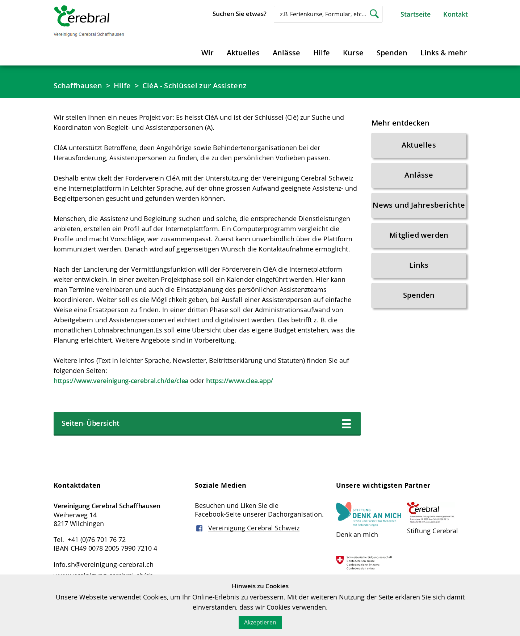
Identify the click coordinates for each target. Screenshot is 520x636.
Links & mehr (443, 53)
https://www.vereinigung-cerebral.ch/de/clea (121, 380)
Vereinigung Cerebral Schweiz (253, 528)
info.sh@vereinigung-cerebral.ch (104, 564)
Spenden (392, 53)
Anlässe (286, 53)
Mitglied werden (419, 235)
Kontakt (455, 14)
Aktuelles (243, 53)
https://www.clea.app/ (239, 380)
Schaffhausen (78, 85)
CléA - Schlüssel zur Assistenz (194, 85)
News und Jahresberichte (419, 205)
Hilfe (321, 53)
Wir (207, 53)
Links (418, 265)
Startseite (416, 14)
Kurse (353, 53)
